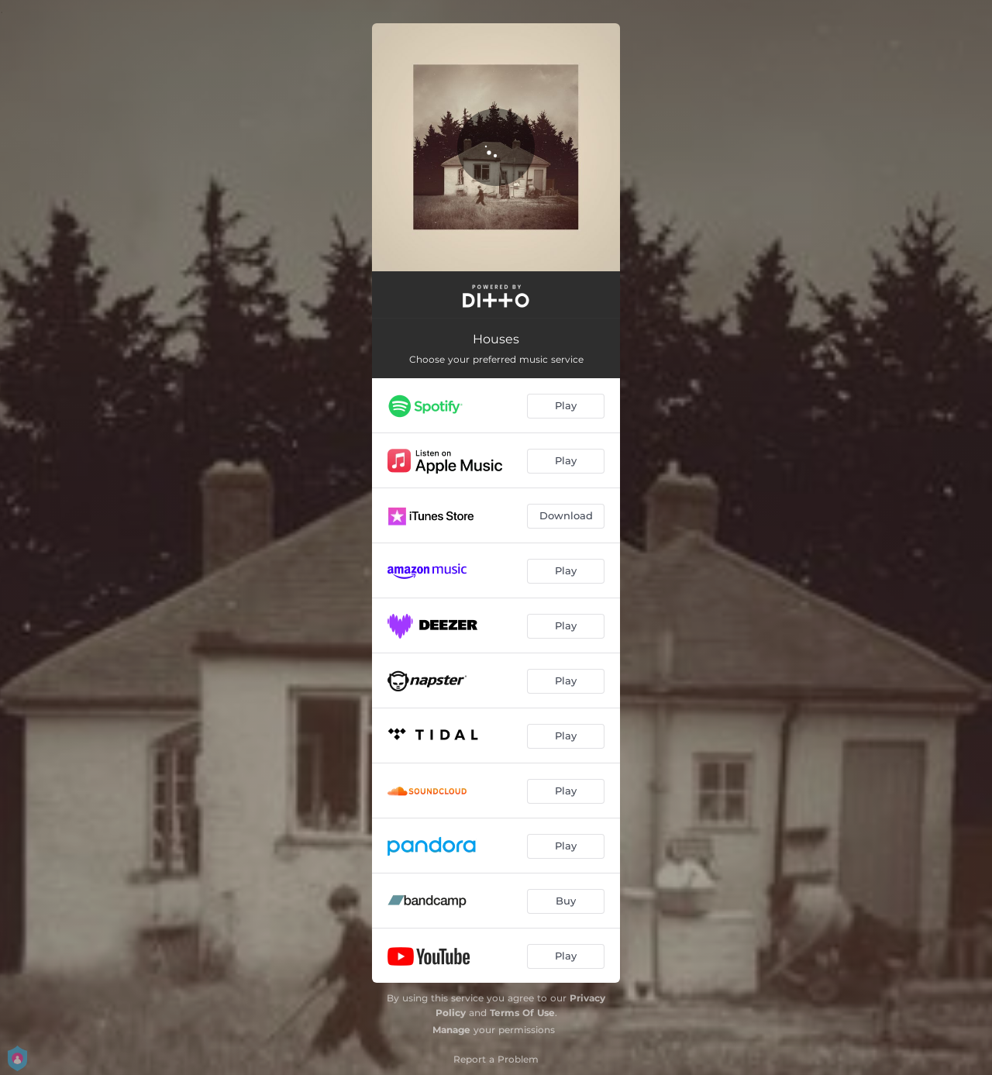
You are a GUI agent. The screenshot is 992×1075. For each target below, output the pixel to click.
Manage (451, 1029)
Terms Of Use (522, 1012)
